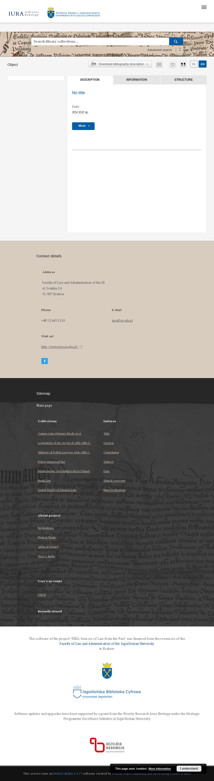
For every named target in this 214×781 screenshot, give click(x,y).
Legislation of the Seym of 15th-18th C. (64, 443)
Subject (109, 462)
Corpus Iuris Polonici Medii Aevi (59, 433)
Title (107, 433)
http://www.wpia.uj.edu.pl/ (62, 347)
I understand (189, 768)
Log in (42, 594)
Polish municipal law (51, 462)
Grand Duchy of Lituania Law (57, 490)
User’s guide (46, 556)
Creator (109, 443)
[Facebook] (44, 361)
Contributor (111, 452)
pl (194, 64)
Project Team (47, 537)
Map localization (115, 490)
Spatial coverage (115, 480)
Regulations (46, 528)
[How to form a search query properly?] (180, 50)
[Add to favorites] (172, 64)
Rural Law (44, 480)
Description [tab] (89, 79)
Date (107, 471)
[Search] (176, 41)
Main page (44, 405)
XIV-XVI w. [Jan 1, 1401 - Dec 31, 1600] (80, 112)
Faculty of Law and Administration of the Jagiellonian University (107, 644)
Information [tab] (136, 79)
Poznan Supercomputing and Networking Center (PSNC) (151, 773)
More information (160, 768)
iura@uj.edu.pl (122, 320)
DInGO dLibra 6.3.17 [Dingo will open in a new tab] (68, 773)
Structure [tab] (183, 79)
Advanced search (159, 50)
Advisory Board (48, 546)
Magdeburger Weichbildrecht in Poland (64, 471)
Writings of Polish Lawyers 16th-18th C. (64, 452)
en (203, 64)
